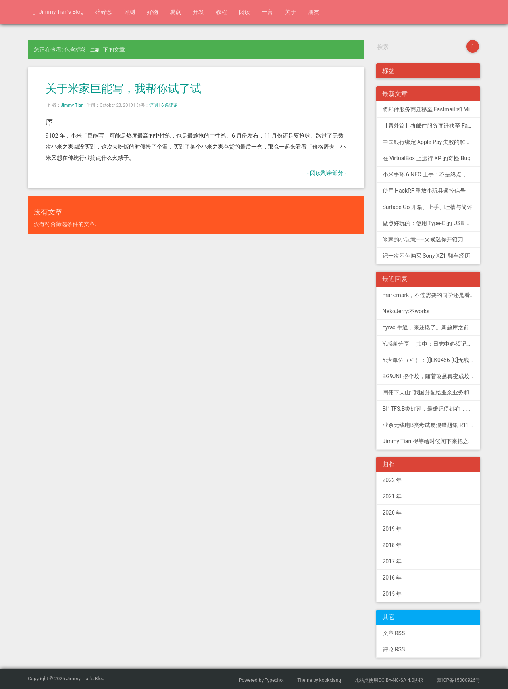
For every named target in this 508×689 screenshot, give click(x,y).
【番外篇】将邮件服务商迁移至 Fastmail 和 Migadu (432, 125)
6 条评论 (169, 105)
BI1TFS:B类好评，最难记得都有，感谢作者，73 (432, 409)
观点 (175, 12)
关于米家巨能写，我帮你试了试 (123, 88)
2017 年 (392, 561)
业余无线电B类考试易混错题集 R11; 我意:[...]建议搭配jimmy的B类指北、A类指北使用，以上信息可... (432, 425)
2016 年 (392, 577)
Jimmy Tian (72, 105)
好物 (152, 12)
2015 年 (392, 594)
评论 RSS (394, 649)
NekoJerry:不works (406, 311)
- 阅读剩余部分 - (326, 173)
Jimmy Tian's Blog (58, 12)
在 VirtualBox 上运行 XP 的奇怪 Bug (427, 158)
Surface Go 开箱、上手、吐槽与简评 (428, 207)
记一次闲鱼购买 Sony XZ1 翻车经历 (426, 256)
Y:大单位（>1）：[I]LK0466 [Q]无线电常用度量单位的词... (432, 360)
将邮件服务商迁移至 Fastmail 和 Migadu (432, 109)
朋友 (313, 12)
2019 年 (392, 529)
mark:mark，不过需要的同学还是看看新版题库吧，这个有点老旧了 (432, 295)
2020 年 (392, 512)
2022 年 (392, 480)
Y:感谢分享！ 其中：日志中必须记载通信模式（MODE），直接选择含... (432, 344)
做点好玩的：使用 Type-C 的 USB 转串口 (432, 223)
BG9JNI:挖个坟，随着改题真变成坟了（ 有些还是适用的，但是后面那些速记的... (432, 376)
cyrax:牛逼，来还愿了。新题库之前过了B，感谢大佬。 (432, 327)
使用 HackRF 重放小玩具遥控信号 (424, 191)
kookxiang (330, 680)
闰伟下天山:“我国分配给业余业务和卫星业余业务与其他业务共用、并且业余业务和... (432, 392)
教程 (221, 12)
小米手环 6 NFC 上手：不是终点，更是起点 (432, 174)
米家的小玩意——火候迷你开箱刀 (423, 239)
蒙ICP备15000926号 (458, 680)
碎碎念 (103, 12)
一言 (267, 12)
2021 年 (392, 496)
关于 (290, 12)
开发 (198, 12)
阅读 (244, 12)
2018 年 (392, 545)
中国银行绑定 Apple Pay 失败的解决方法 (432, 142)
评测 (129, 12)
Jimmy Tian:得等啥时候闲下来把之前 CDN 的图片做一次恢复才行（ (432, 441)
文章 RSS (394, 633)
